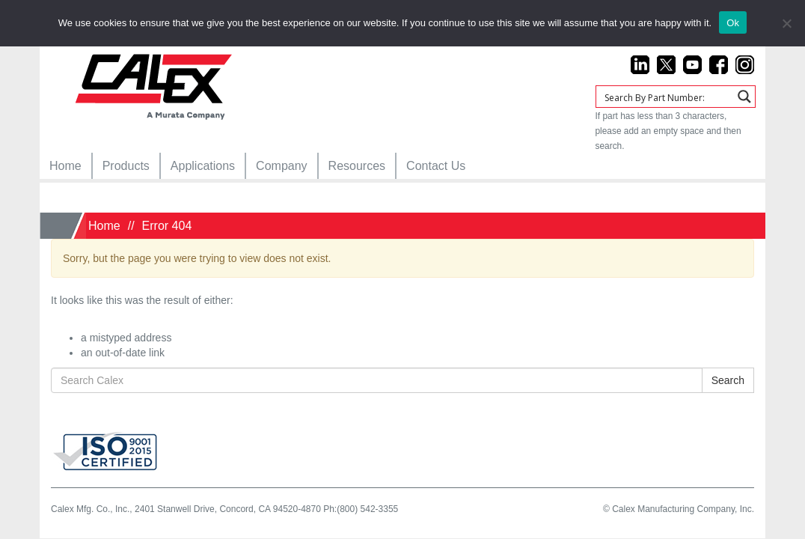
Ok (732, 22)
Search (727, 380)
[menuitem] (65, 166)
